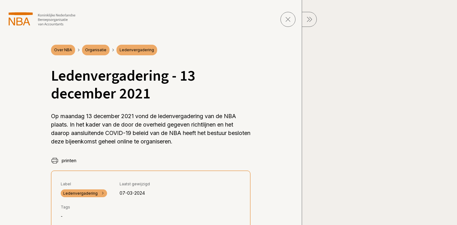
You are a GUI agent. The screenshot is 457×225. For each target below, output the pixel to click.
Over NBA (63, 50)
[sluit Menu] (309, 19)
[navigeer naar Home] (42, 19)
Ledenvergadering (137, 50)
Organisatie (95, 50)
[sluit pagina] (287, 19)
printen (63, 160)
